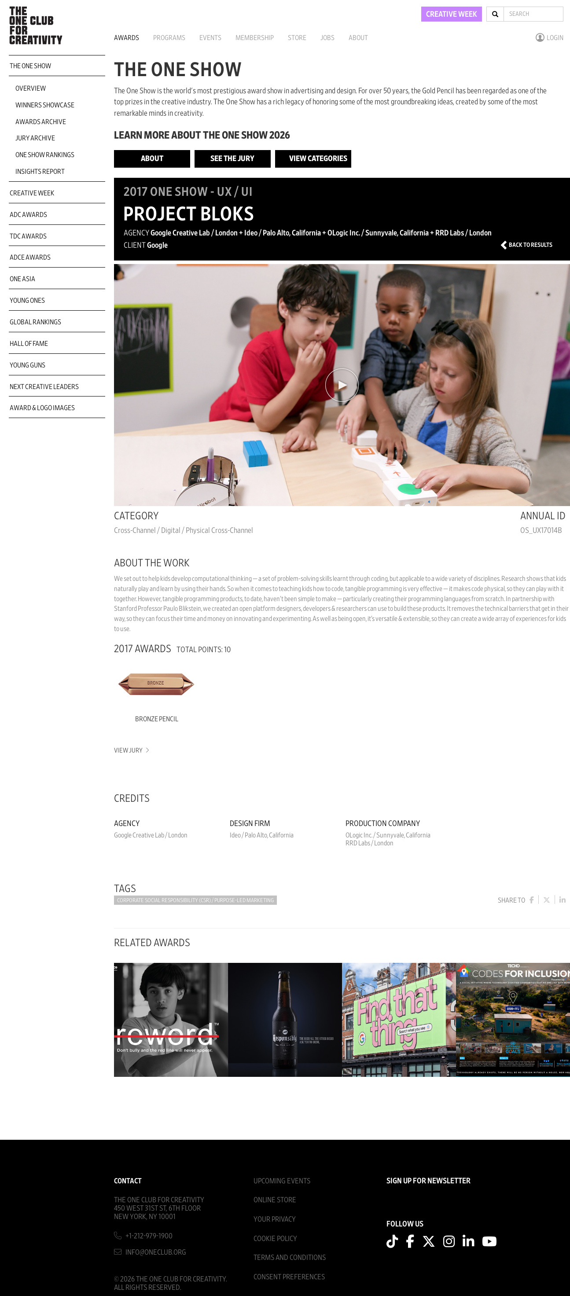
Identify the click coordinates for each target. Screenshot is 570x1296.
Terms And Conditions (290, 1257)
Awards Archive (40, 121)
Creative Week (32, 193)
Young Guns (27, 365)
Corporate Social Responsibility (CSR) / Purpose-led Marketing (195, 900)
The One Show (30, 66)
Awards (126, 37)
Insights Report (40, 171)
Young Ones (27, 300)
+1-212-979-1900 (149, 1236)
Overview (30, 88)
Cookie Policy (275, 1238)
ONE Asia (22, 279)
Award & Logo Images (42, 407)
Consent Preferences (289, 1277)
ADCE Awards (30, 257)
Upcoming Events (282, 1181)
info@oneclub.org (155, 1252)
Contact (128, 1181)
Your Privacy (275, 1219)
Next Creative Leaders (44, 386)
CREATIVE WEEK (451, 14)
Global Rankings (35, 322)
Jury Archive (35, 138)
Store (297, 37)
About (358, 37)
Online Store (275, 1200)
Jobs (327, 37)
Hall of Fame (29, 343)
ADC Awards (28, 214)
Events (210, 37)
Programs (169, 37)
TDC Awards (28, 236)
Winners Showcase (44, 105)
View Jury (131, 750)
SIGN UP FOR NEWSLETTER (428, 1181)
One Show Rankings (44, 154)
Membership (254, 37)
